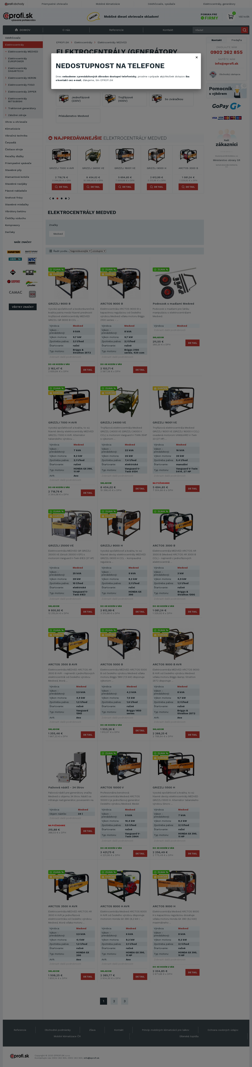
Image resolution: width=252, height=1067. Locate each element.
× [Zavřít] (196, 57)
